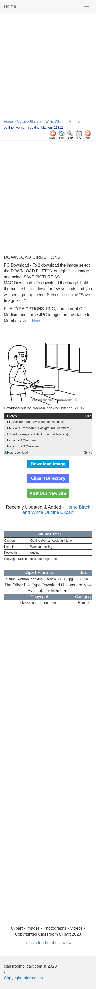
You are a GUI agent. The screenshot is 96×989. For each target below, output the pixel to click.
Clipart (21, 122)
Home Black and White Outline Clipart (56, 510)
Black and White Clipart (47, 122)
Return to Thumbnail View (48, 942)
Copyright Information (23, 978)
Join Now (31, 320)
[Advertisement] (48, 66)
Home (10, 6)
